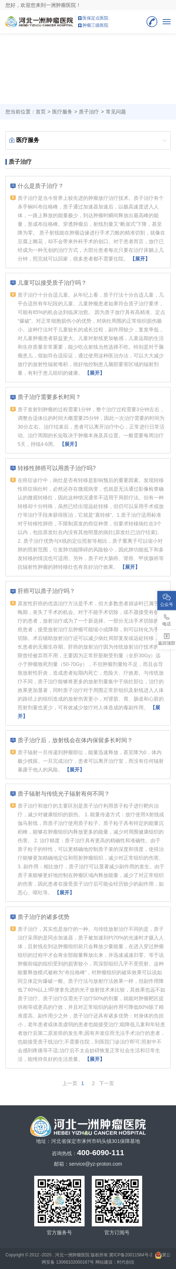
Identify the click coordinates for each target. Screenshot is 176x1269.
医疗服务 (62, 112)
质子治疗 (89, 112)
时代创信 (125, 1262)
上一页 (69, 1083)
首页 (41, 112)
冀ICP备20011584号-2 (130, 1254)
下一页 (106, 1083)
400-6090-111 (151, 21)
